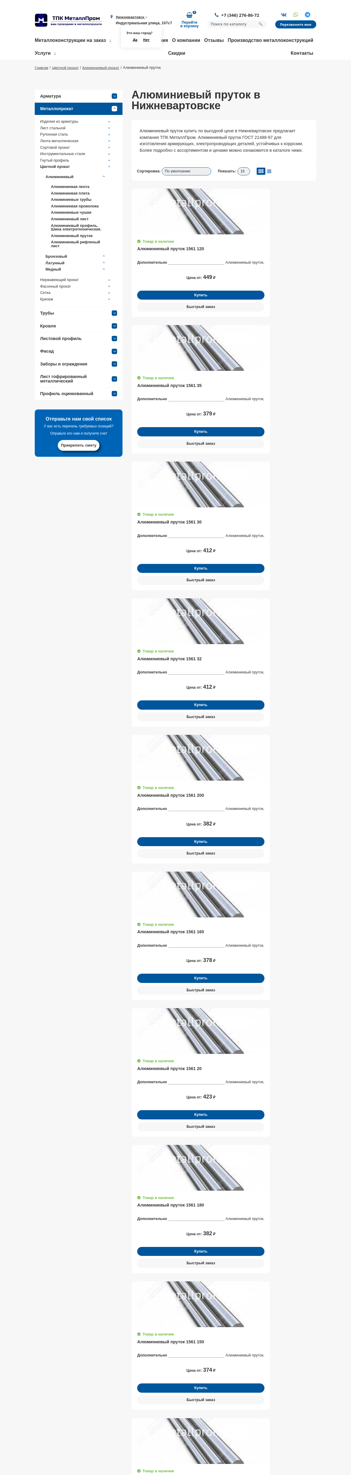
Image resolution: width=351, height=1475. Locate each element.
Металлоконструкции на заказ (70, 41)
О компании (186, 41)
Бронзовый (76, 275)
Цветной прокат (76, 185)
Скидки (176, 54)
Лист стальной (76, 146)
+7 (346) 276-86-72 (238, 15)
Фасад (78, 370)
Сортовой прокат (76, 166)
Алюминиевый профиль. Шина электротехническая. (76, 246)
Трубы (78, 332)
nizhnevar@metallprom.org (51, 1436)
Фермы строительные (231, 1389)
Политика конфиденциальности (288, 1437)
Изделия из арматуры (76, 140)
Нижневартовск (131, 18)
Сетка (76, 311)
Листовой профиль (78, 357)
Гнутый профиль (76, 179)
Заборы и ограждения (78, 382)
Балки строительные (230, 1398)
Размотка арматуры (168, 1398)
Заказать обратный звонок (298, 1393)
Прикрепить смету (78, 464)
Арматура (78, 114)
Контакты (302, 54)
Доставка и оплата (105, 1428)
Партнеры (97, 1437)
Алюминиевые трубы (71, 218)
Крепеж (76, 318)
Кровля (78, 344)
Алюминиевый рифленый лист (75, 263)
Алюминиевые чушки (71, 231)
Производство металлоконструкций (270, 41)
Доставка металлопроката (175, 1442)
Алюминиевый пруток (72, 254)
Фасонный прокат (76, 305)
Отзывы (214, 41)
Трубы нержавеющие (231, 1406)
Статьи (94, 1453)
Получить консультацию (79, 1194)
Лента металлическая (76, 160)
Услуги (43, 54)
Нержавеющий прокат (76, 298)
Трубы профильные (229, 1414)
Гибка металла (163, 1389)
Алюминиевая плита (70, 212)
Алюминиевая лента (70, 205)
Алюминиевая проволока (75, 225)
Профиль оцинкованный (78, 412)
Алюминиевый (76, 195)
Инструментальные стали (76, 172)
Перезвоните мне (295, 25)
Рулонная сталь (76, 153)
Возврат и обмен (103, 1445)
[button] (326, 1143)
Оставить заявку (292, 958)
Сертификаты (100, 1420)
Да (133, 41)
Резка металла (163, 1420)
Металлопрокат (78, 127)
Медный (76, 288)
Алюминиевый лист (70, 238)
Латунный (76, 281)
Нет (145, 41)
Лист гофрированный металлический (78, 397)
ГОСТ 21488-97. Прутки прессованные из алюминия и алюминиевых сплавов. (217, 908)
